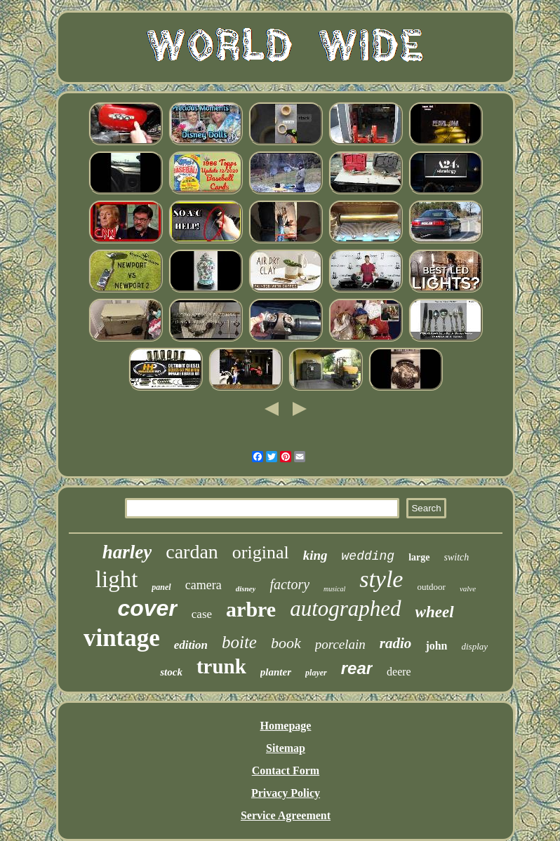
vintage (122, 638)
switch (456, 557)
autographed (345, 608)
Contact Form (285, 770)
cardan (192, 552)
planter (275, 672)
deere (399, 672)
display (475, 646)
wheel (434, 612)
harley (127, 552)
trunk (221, 666)
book (286, 643)
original (260, 552)
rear (357, 668)
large (418, 557)
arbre (251, 609)
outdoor (431, 586)
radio (396, 643)
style (381, 579)
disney (246, 588)
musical (334, 589)
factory (289, 584)
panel (161, 587)
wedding (368, 556)
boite (239, 642)
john (436, 646)
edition (191, 645)
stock (171, 672)
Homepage (286, 726)
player (316, 673)
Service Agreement (286, 815)
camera (203, 585)
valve (468, 588)
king (315, 555)
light (116, 579)
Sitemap (285, 748)
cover (147, 608)
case (202, 614)
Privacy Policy (285, 793)
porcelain (340, 644)
